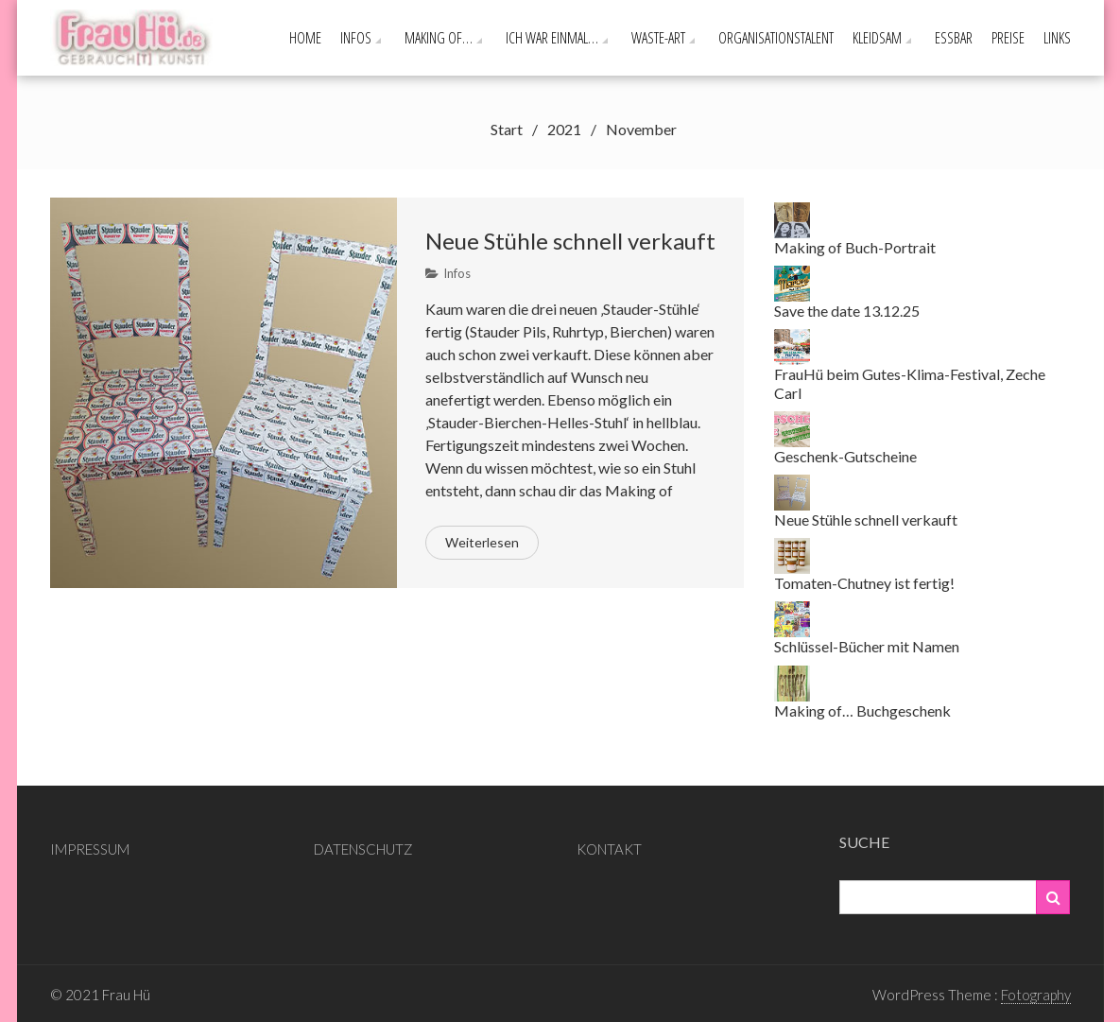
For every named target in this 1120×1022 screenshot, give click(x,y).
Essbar (954, 37)
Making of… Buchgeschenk (862, 710)
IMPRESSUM (89, 848)
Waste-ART (658, 37)
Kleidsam (877, 37)
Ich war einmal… (552, 37)
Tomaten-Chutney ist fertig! (864, 583)
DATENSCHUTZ (363, 848)
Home (305, 37)
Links (1057, 37)
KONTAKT (609, 848)
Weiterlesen (482, 542)
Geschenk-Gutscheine (845, 456)
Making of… (439, 37)
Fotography (1036, 994)
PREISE (1008, 37)
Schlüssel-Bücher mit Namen (866, 646)
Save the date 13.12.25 (847, 311)
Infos (355, 37)
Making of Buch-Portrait (855, 247)
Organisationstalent (776, 37)
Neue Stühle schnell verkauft (570, 240)
